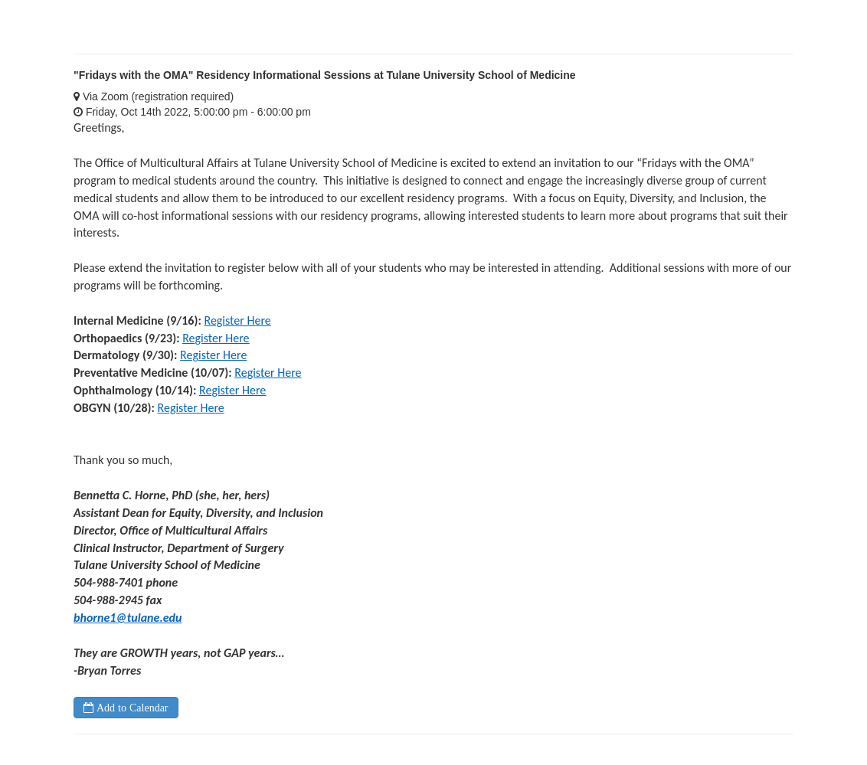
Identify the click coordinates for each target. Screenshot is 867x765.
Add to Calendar (130, 707)
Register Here (237, 320)
